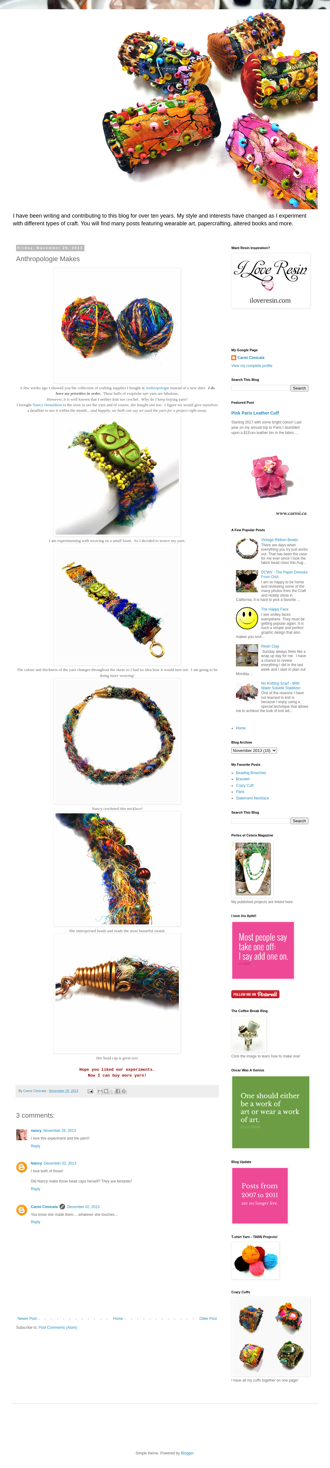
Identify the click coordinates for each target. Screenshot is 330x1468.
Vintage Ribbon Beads (279, 540)
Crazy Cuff (244, 785)
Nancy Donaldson (47, 404)
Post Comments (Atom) (58, 1327)
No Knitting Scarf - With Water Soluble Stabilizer (281, 685)
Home (118, 1318)
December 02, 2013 (60, 1163)
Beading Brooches (251, 773)
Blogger (187, 1453)
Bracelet (243, 779)
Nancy (36, 1163)
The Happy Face (275, 609)
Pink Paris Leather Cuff (255, 413)
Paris (240, 792)
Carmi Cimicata (44, 1207)
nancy (36, 1130)
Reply (35, 1146)
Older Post (208, 1318)
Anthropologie (158, 388)
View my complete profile (251, 366)
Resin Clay (270, 646)
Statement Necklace (252, 798)
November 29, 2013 (59, 1130)
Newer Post (27, 1318)
